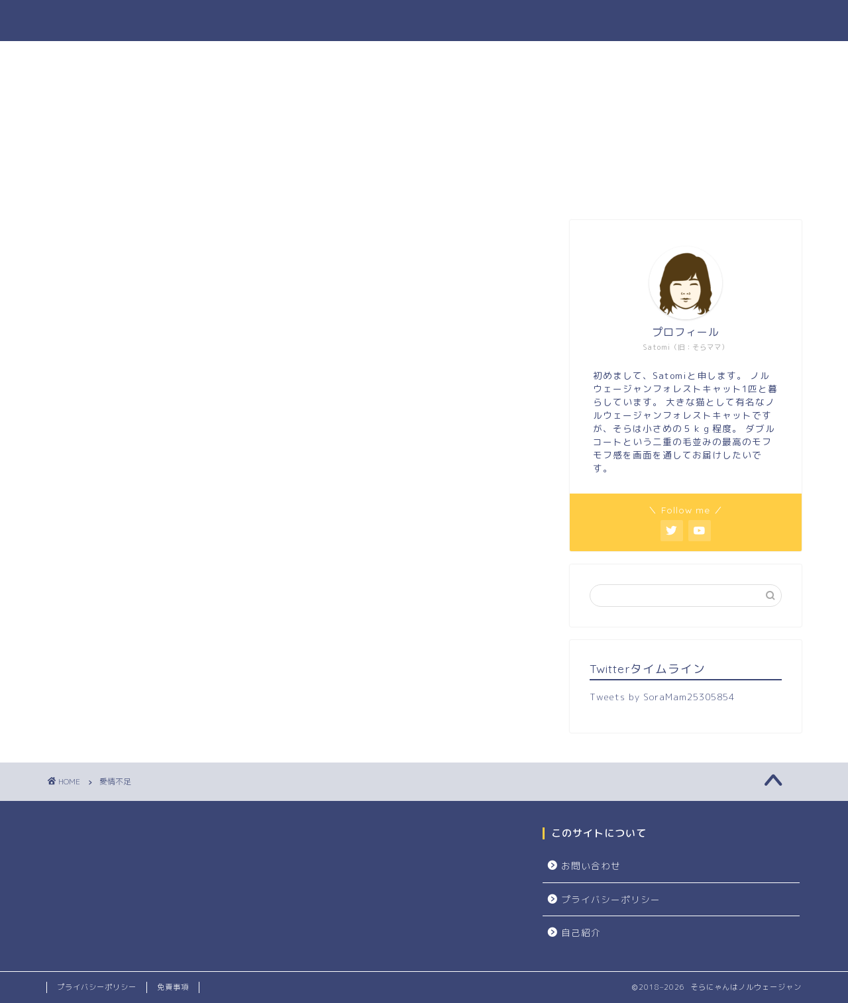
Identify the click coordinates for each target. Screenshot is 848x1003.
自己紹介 (581, 932)
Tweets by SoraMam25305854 (662, 696)
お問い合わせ (591, 865)
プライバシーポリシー (611, 899)
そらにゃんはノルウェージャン (424, 20)
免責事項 (173, 987)
